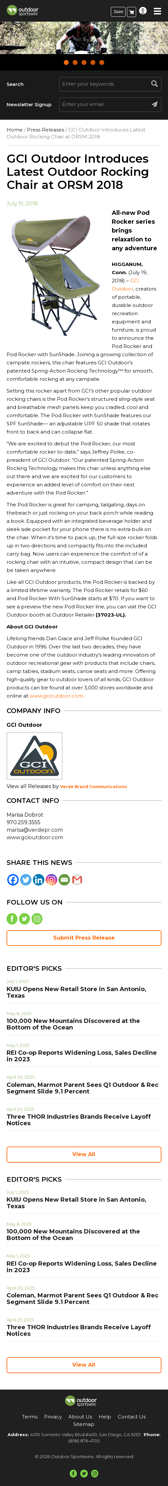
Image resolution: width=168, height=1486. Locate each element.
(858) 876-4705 (84, 1440)
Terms (29, 1417)
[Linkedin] (38, 879)
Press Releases (45, 130)
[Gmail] (77, 879)
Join (118, 11)
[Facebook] (13, 879)
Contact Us (132, 1417)
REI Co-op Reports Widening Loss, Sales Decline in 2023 (82, 1056)
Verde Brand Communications (93, 786)
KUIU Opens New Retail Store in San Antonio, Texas (76, 992)
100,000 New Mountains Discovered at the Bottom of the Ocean (73, 1024)
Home (15, 130)
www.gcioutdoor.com (56, 696)
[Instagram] (51, 879)
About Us (80, 1417)
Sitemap (83, 1424)
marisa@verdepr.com (35, 830)
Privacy (53, 1417)
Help (105, 1417)
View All (83, 1154)
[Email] (64, 879)
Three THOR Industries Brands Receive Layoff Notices (79, 1120)
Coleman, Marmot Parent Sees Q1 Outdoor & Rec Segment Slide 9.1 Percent (82, 1088)
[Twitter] (26, 879)
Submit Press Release (84, 938)
